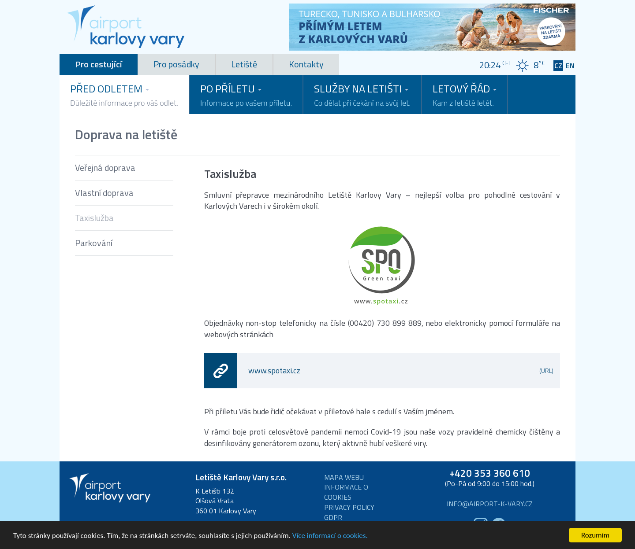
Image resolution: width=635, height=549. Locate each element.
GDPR (333, 517)
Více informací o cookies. (330, 536)
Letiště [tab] (244, 64)
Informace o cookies (346, 492)
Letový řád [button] (465, 95)
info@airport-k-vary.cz (490, 504)
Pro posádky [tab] (176, 64)
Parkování (93, 243)
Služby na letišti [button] (362, 95)
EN (570, 66)
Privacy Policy (349, 507)
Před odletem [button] (124, 95)
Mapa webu (344, 477)
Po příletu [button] (246, 95)
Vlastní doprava (104, 192)
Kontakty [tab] (306, 64)
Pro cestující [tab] (98, 64)
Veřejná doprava (105, 167)
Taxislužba (94, 218)
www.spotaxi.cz (401, 370)
